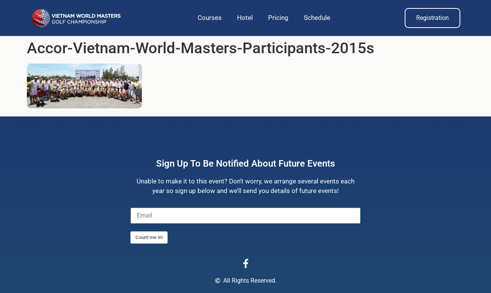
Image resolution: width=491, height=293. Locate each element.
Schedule (317, 17)
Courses (210, 17)
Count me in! (149, 237)
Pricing (278, 17)
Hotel (245, 17)
